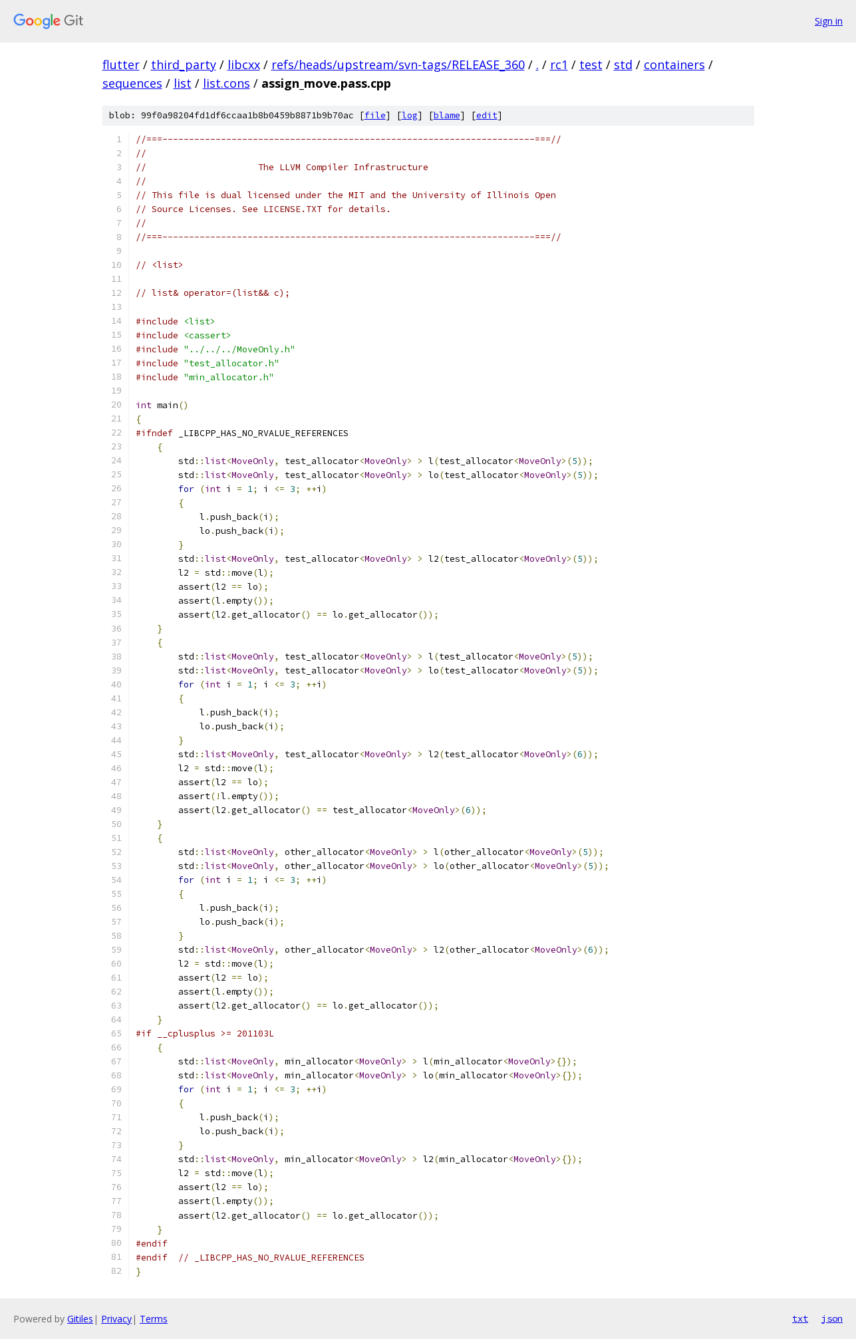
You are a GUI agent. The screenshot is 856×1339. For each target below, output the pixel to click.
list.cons (226, 83)
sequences (132, 83)
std (623, 64)
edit (487, 115)
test (591, 64)
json (832, 1318)
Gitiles (80, 1318)
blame (447, 115)
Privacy (116, 1318)
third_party (183, 64)
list (183, 83)
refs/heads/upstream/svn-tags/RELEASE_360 (398, 64)
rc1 (559, 64)
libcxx (243, 64)
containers (674, 64)
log (410, 115)
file (375, 115)
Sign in (829, 21)
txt (800, 1318)
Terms (154, 1318)
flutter (121, 64)
